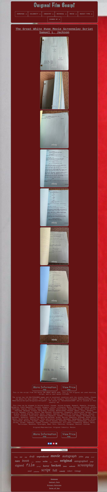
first (51, 462)
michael (38, 462)
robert (69, 471)
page (92, 461)
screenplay (86, 465)
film (30, 465)
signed (19, 465)
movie (55, 456)
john (81, 456)
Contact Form (54, 482)
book (25, 461)
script (45, 470)
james (65, 466)
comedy (62, 471)
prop (87, 457)
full (55, 470)
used (29, 471)
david (92, 457)
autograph (69, 456)
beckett (56, 465)
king (15, 457)
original (66, 460)
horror (46, 466)
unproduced (42, 456)
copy (26, 457)
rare (17, 461)
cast (32, 462)
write (45, 461)
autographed (81, 461)
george (39, 466)
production (36, 471)
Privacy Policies (54, 485)
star (21, 457)
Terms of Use (54, 488)
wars (56, 461)
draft (31, 456)
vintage (77, 471)
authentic (72, 466)
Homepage (54, 479)
